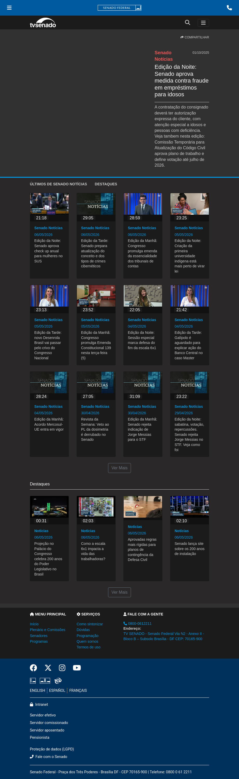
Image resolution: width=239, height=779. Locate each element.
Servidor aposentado (47, 730)
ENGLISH (37, 690)
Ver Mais (119, 468)
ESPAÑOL (57, 690)
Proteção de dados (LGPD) (52, 749)
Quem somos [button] (87, 641)
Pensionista (39, 737)
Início (34, 624)
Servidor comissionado (49, 723)
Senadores (39, 636)
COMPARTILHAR (195, 37)
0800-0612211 (137, 623)
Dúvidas (83, 630)
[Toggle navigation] (203, 23)
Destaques (106, 184)
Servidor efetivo (43, 715)
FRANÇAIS (78, 690)
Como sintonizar (90, 624)
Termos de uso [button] (89, 647)
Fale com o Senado (48, 757)
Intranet (39, 704)
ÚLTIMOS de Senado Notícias (58, 184)
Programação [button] (87, 636)
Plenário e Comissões (47, 630)
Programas (39, 641)
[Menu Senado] (9, 8)
